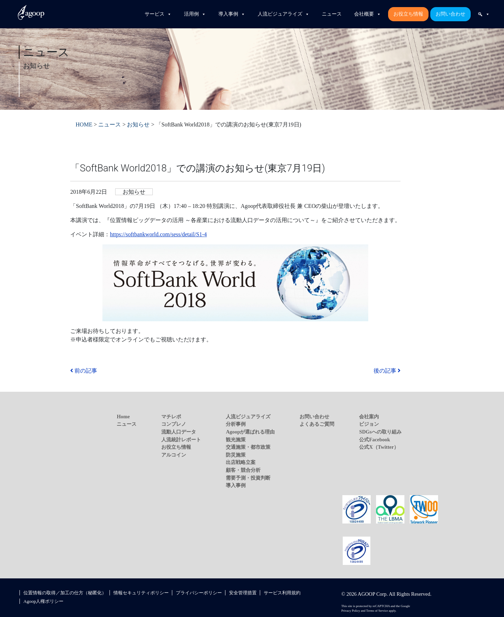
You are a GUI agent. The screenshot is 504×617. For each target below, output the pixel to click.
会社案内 (369, 416)
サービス (158, 14)
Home (123, 416)
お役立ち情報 (408, 14)
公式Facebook (374, 439)
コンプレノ (173, 424)
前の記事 (83, 371)
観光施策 (236, 439)
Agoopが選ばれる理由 (250, 432)
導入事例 (231, 14)
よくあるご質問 (316, 424)
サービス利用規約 (282, 592)
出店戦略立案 (241, 462)
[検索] (483, 14)
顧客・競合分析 (243, 470)
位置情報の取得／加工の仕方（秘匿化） (64, 592)
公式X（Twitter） (379, 447)
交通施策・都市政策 (248, 447)
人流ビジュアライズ (283, 14)
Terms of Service (377, 610)
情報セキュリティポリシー (141, 592)
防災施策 (236, 455)
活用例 (195, 14)
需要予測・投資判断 (248, 478)
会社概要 (367, 14)
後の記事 (387, 371)
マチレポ (171, 416)
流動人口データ (178, 432)
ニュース (332, 14)
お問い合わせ (450, 14)
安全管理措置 (243, 592)
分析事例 (236, 424)
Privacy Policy (350, 610)
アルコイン (173, 455)
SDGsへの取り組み (380, 432)
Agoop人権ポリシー (43, 601)
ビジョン (369, 424)
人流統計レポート (181, 439)
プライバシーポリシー (199, 592)
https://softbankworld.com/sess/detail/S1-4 (158, 234)
